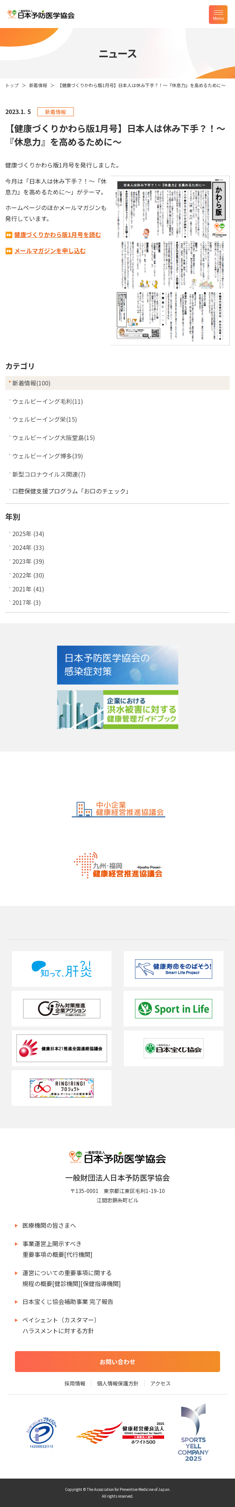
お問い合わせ (117, 1361)
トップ (12, 85)
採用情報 (75, 1383)
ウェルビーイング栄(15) (44, 419)
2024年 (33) (28, 547)
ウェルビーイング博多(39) (47, 455)
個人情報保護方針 (118, 1383)
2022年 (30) (28, 574)
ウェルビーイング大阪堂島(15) (53, 437)
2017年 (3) (26, 602)
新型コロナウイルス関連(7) (49, 474)
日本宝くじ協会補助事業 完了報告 (67, 1301)
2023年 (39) (28, 561)
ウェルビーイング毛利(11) (47, 401)
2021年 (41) (28, 588)
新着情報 (38, 85)
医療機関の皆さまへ (49, 1225)
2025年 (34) (28, 533)
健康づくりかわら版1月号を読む (57, 234)
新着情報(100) (31, 382)
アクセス (160, 1383)
